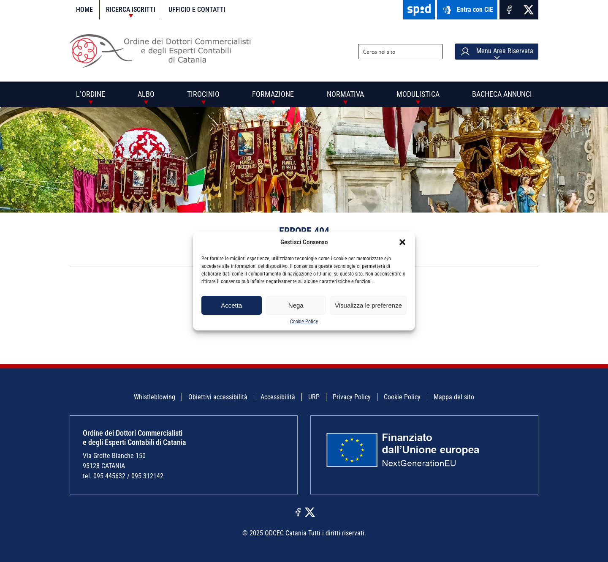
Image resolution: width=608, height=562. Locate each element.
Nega (296, 305)
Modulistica (418, 94)
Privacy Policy (352, 397)
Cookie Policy (304, 321)
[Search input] (393, 51)
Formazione (273, 94)
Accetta (231, 305)
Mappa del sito (454, 397)
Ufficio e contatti (196, 9)
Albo (146, 94)
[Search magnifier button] (435, 51)
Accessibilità (278, 397)
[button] (402, 242)
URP (314, 397)
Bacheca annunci (502, 94)
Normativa (345, 94)
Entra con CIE (467, 10)
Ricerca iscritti (130, 9)
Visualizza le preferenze (368, 305)
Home (84, 9)
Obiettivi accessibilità (217, 397)
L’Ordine (90, 94)
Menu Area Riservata (496, 51)
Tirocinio (203, 94)
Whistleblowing (154, 397)
